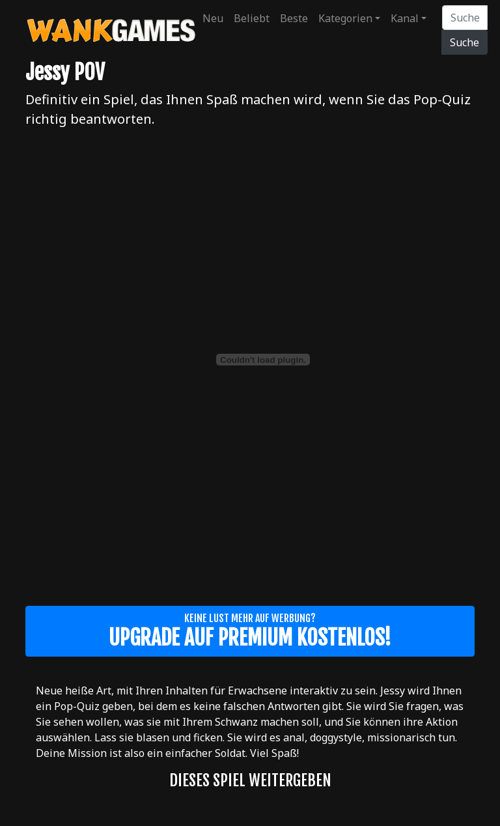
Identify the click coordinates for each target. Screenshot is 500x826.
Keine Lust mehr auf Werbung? (250, 631)
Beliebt (252, 18)
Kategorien (345, 18)
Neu (212, 18)
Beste (294, 18)
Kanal (405, 18)
